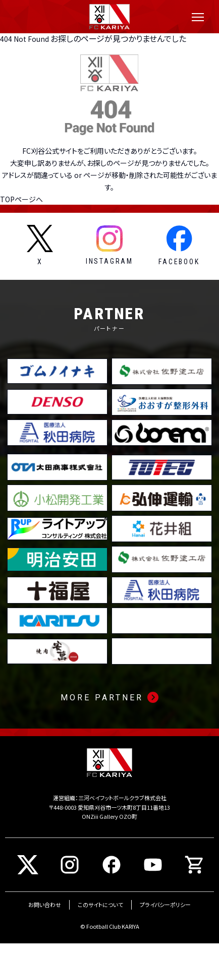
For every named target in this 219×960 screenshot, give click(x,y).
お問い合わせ (44, 905)
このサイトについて (100, 905)
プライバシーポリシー (165, 905)
